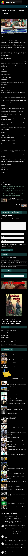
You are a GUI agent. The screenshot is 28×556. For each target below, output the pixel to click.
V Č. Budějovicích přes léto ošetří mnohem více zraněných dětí (14, 191)
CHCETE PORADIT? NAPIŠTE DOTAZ (8, 258)
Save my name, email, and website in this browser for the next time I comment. (13, 245)
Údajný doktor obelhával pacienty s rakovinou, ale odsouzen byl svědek (15, 517)
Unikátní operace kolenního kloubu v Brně (15, 552)
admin (10, 16)
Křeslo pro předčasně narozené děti (18, 536)
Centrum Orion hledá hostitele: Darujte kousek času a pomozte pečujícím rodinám (14, 544)
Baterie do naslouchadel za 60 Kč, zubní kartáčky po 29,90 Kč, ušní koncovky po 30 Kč (13, 263)
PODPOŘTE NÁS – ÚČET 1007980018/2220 (10, 260)
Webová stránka (4, 240)
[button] (26, 7)
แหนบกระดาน (8, 517)
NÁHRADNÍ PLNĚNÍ (5, 338)
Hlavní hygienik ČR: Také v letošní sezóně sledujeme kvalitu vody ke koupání (13, 194)
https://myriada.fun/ (8, 321)
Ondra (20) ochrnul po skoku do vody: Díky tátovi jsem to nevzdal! (13, 187)
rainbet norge (8, 536)
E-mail (2, 236)
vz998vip (7, 525)
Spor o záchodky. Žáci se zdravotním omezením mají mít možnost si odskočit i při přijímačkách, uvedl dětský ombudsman (15, 527)
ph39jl (6, 543)
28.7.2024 (5, 16)
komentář (3, 221)
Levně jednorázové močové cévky (8, 266)
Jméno (2, 232)
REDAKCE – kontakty (5, 335)
